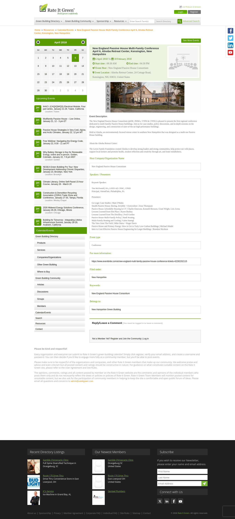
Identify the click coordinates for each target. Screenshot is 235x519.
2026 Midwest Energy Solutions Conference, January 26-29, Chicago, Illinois (63, 208)
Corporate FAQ (93, 513)
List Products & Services (191, 7)
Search (39, 318)
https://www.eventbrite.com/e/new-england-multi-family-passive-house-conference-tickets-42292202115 (139, 261)
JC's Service (48, 491)
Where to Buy (43, 272)
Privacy (57, 513)
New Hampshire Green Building (106, 309)
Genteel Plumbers (116, 491)
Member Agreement (73, 513)
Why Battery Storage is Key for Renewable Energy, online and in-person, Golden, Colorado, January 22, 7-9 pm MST (62, 154)
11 (60, 66)
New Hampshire (99, 277)
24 (53, 82)
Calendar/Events (65, 30)
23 (46, 82)
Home (37, 30)
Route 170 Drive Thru (53, 475)
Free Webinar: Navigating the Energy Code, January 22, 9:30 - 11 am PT (63, 142)
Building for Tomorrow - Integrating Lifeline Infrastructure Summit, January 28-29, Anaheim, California (62, 222)
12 (68, 66)
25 (60, 82)
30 (46, 90)
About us (31, 513)
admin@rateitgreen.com (82, 381)
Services (41, 250)
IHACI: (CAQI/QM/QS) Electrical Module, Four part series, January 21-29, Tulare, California (64, 107)
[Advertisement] (117, 409)
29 (38, 90)
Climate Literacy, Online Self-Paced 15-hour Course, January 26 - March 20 (63, 183)
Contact (39, 329)
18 (60, 74)
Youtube (230, 52)
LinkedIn (230, 45)
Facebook (230, 31)
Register (194, 11)
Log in (146, 338)
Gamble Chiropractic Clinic (56, 460)
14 (83, 66)
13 (75, 66)
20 (75, 74)
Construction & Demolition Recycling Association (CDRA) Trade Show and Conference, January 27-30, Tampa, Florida (63, 195)
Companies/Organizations (49, 257)
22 (38, 82)
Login (180, 11)
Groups (40, 299)
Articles (40, 284)
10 (53, 66)
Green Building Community (78, 21)
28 (83, 82)
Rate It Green (183, 513)
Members (41, 306)
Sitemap (136, 513)
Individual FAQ (110, 513)
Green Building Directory (48, 21)
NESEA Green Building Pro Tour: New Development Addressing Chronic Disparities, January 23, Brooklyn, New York (64, 169)
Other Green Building (47, 264)
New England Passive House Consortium (111, 293)
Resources (119, 21)
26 (68, 82)
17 (53, 74)
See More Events (191, 40)
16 (46, 74)
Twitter (230, 38)
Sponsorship (103, 21)
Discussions (42, 292)
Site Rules (125, 513)
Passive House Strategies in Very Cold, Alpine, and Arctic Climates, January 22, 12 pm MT (64, 131)
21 (83, 74)
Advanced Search (191, 21)
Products (41, 243)
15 (38, 74)
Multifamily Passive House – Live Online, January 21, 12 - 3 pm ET (62, 120)
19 (68, 74)
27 (75, 82)
